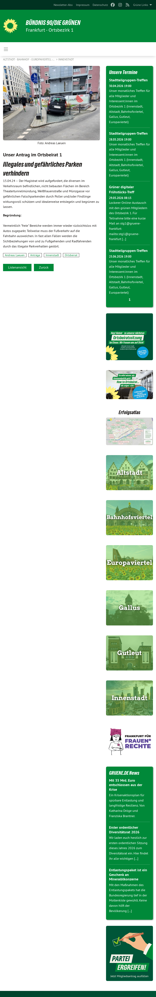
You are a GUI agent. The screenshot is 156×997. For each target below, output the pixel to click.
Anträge (35, 255)
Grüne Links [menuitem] (140, 5)
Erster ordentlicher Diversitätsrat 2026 (124, 829)
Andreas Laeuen (15, 255)
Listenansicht (17, 267)
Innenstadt (66, 59)
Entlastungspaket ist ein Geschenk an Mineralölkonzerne (128, 874)
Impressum (82, 5)
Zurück (44, 267)
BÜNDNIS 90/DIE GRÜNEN (53, 22)
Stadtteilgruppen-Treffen (128, 80)
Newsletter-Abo (63, 5)
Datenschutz (100, 5)
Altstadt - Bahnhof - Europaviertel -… (29, 59)
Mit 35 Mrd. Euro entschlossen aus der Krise (125, 785)
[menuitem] (63, 5)
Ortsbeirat (71, 255)
